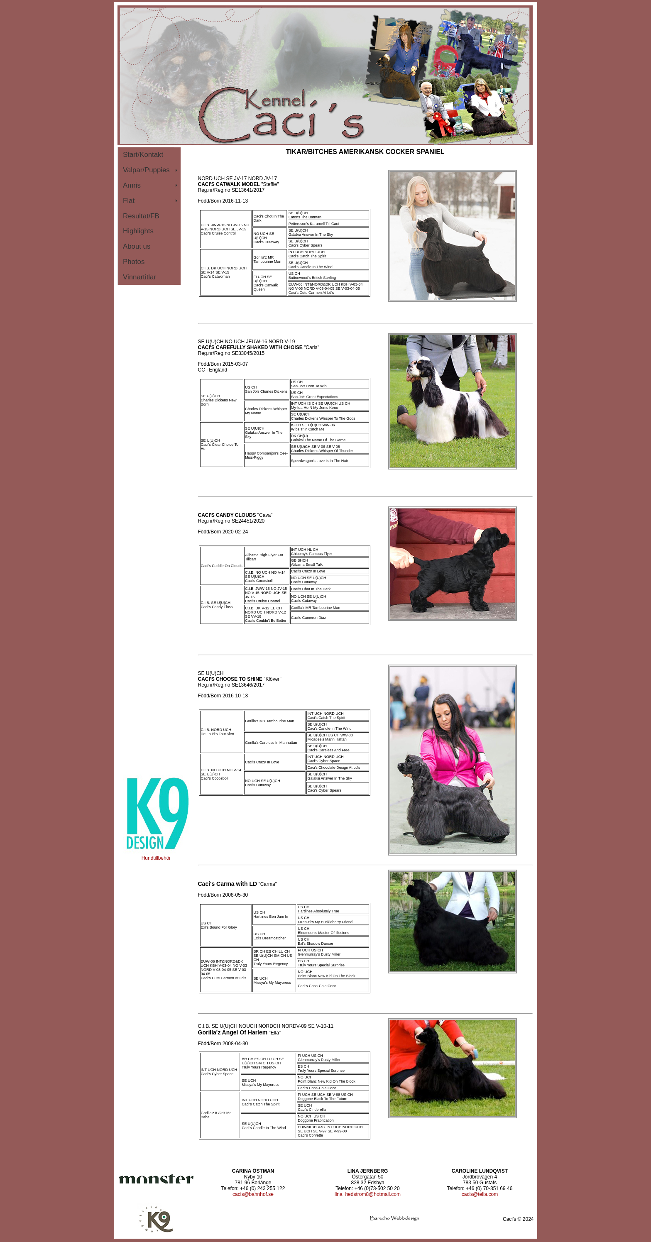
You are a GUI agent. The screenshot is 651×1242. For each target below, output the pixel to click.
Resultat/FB (141, 216)
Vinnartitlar (139, 277)
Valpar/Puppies (146, 170)
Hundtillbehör (156, 856)
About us (136, 246)
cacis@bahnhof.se (253, 1194)
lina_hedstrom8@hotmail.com (368, 1194)
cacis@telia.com (480, 1194)
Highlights (138, 231)
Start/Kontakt (143, 155)
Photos (133, 262)
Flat (129, 201)
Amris (132, 185)
